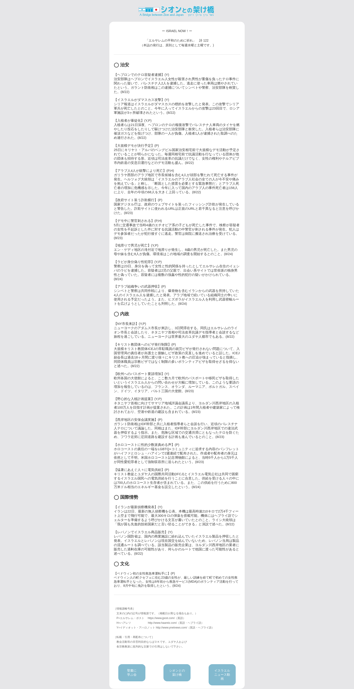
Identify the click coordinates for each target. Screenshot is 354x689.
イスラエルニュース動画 (222, 674)
